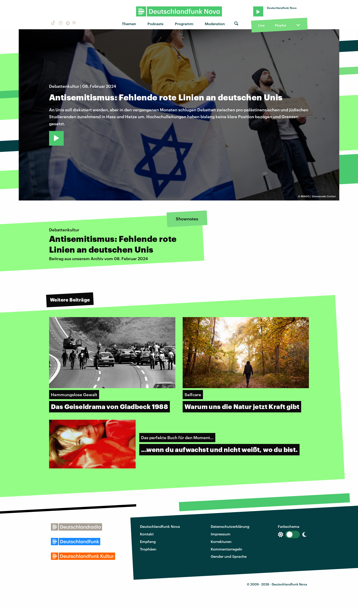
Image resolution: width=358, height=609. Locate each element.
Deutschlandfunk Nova (160, 526)
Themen (129, 23)
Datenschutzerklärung (230, 526)
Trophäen (148, 549)
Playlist (280, 25)
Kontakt (147, 534)
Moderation (215, 23)
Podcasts (155, 23)
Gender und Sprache (229, 556)
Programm (184, 23)
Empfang (148, 541)
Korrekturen (221, 541)
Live (261, 25)
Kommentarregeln (226, 549)
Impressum (220, 534)
